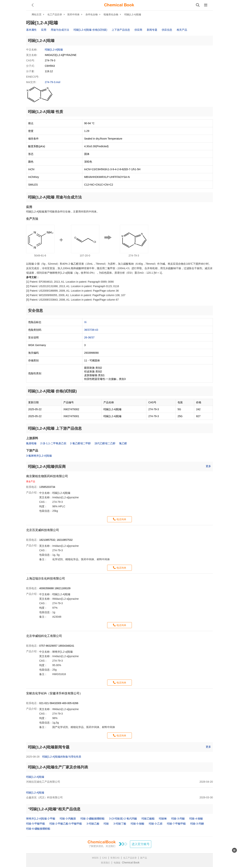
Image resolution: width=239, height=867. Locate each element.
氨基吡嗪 (31, 443)
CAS (104, 858)
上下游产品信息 (121, 29)
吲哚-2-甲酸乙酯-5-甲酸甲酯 (65, 823)
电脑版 (117, 862)
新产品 (143, 858)
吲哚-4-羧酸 (196, 818)
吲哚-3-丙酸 (178, 818)
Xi (85, 322)
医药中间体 (73, 14)
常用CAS (115, 858)
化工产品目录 (54, 14)
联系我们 (105, 862)
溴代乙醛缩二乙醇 (104, 443)
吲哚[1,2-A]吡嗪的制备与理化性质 (61, 756)
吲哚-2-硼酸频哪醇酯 (92, 818)
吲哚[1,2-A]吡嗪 (132, 14)
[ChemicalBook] (119, 5)
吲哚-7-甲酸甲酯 (176, 823)
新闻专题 (152, 29)
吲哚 (106, 823)
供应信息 (167, 29)
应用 (43, 29)
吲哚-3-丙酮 (197, 823)
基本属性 (31, 29)
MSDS (95, 858)
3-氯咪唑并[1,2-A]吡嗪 (39, 455)
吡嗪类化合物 (111, 14)
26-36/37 (89, 337)
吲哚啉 (163, 818)
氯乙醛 (123, 443)
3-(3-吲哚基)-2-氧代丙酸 (123, 818)
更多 (208, 466)
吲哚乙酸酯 (148, 818)
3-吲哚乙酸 (92, 823)
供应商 (138, 29)
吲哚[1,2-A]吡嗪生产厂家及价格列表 (58, 767)
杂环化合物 (92, 14)
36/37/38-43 (91, 329)
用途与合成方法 (60, 29)
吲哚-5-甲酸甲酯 (35, 823)
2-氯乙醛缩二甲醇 (80, 443)
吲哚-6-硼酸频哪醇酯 (38, 828)
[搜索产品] (198, 5)
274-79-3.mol (52, 82)
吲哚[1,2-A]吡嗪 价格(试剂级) (90, 29)
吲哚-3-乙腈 (155, 823)
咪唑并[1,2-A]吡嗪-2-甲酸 (40, 818)
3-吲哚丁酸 (119, 823)
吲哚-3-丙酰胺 (68, 818)
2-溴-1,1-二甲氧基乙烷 (53, 443)
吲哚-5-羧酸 (137, 823)
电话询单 (121, 519)
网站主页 (36, 14)
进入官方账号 (141, 844)
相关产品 (182, 29)
